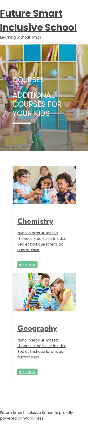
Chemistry (35, 221)
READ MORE (27, 264)
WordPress (33, 418)
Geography (37, 328)
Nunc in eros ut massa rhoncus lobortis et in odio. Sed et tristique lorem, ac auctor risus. (41, 241)
